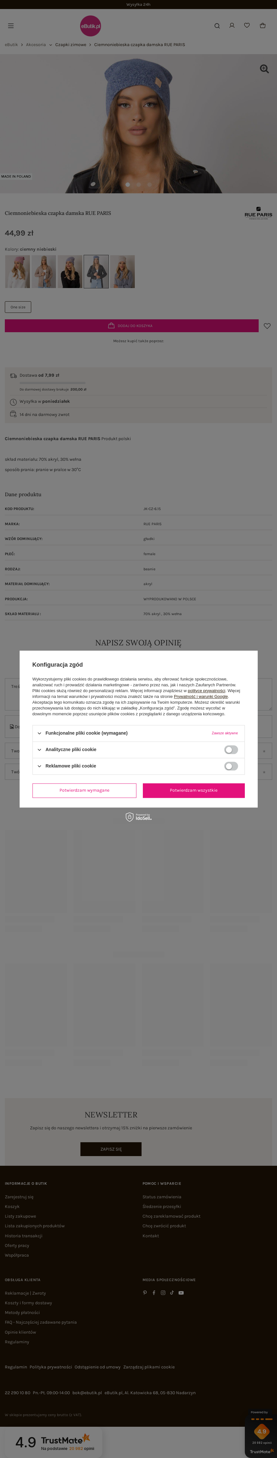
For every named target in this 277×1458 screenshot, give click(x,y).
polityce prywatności (206, 690)
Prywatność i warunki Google (201, 696)
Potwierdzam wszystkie (193, 790)
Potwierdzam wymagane (84, 790)
